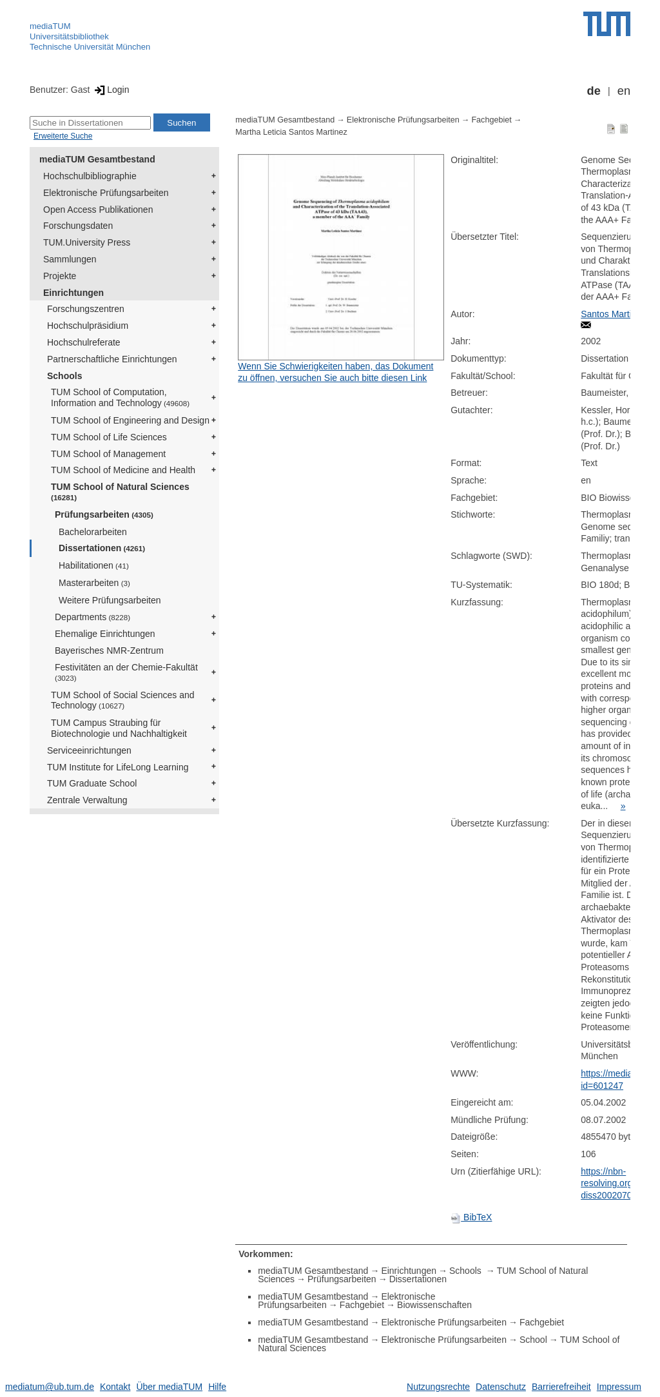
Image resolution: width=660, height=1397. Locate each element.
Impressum (619, 1387)
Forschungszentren (85, 309)
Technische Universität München (90, 47)
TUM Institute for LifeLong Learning (117, 767)
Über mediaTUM (169, 1387)
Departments (92, 617)
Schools (64, 376)
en (623, 90)
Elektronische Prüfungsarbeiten (106, 193)
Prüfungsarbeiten (104, 514)
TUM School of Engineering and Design (130, 420)
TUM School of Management (108, 454)
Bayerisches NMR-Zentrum (109, 650)
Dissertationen (102, 548)
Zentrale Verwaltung (87, 800)
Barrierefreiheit (561, 1387)
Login (110, 89)
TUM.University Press (86, 242)
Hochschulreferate (84, 342)
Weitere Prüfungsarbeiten (110, 600)
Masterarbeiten (94, 583)
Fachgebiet (491, 119)
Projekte (59, 276)
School (533, 1339)
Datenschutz (501, 1387)
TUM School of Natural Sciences (120, 492)
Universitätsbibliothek (69, 36)
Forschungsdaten (78, 225)
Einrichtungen (73, 293)
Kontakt (115, 1387)
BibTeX (471, 1217)
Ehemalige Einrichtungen (105, 634)
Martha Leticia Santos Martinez (291, 132)
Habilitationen (94, 565)
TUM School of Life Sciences (109, 437)
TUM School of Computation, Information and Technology (120, 397)
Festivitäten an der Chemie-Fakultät (126, 672)
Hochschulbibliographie (90, 176)
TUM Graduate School (92, 783)
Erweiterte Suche (63, 136)
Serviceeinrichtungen (89, 750)
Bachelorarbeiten (93, 532)
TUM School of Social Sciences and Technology (123, 700)
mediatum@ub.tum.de (49, 1387)
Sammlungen (70, 259)
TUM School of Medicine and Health (123, 470)
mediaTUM (50, 26)
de (594, 90)
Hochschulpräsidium (87, 325)
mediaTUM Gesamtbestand (97, 159)
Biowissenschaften (434, 1305)
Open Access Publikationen (98, 209)
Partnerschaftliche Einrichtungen (112, 359)
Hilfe (217, 1387)
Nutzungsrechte (438, 1387)
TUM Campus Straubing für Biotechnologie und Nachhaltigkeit (119, 728)
